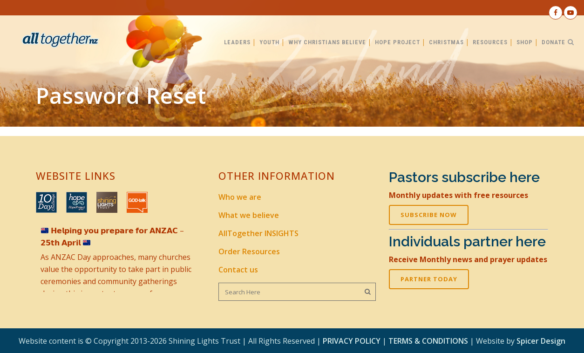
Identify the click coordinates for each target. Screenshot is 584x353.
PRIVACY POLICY (351, 341)
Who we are (239, 197)
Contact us (238, 270)
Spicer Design (540, 341)
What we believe (248, 215)
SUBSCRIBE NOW (429, 214)
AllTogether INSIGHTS (258, 233)
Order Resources (249, 251)
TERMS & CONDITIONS (428, 341)
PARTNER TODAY (429, 279)
